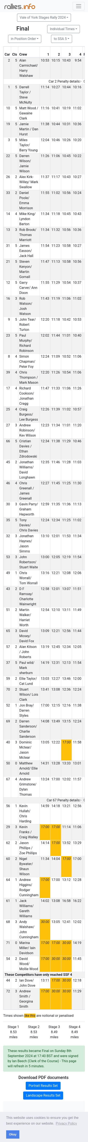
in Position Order (23, 39)
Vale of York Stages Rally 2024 (43, 17)
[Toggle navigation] (79, 6)
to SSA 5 (60, 39)
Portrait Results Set (43, 1086)
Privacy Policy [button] (66, 1123)
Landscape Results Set (43, 1095)
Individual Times (62, 29)
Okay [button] (12, 1134)
